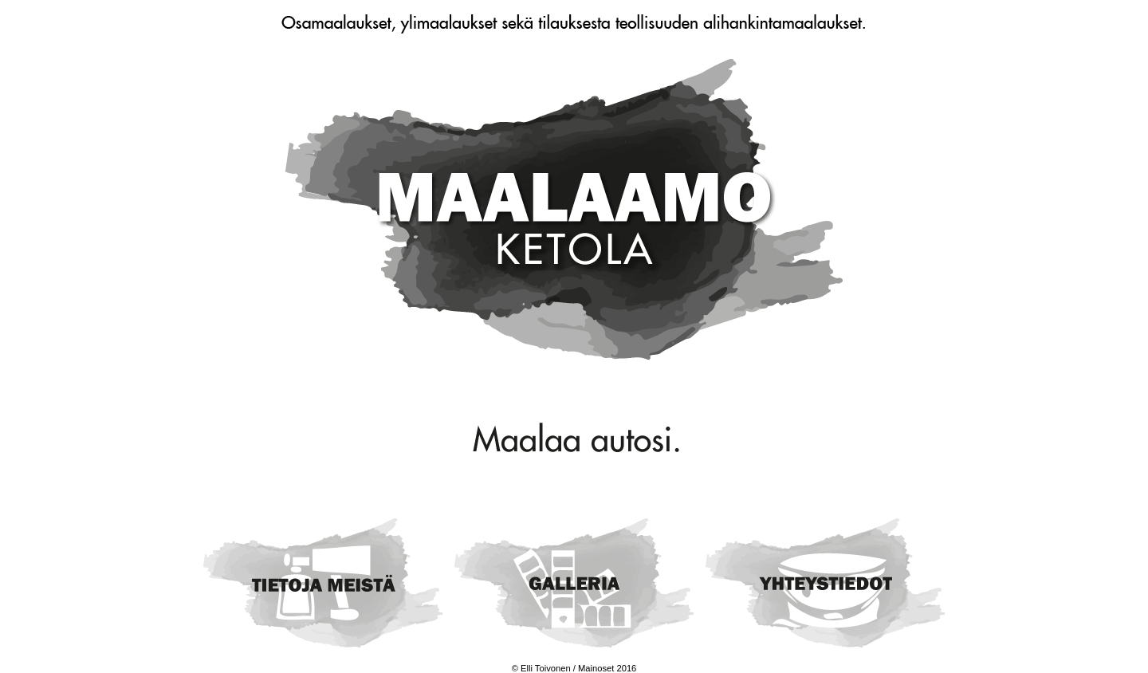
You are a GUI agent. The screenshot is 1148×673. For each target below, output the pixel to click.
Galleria (574, 582)
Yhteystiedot (825, 582)
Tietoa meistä (322, 582)
